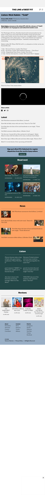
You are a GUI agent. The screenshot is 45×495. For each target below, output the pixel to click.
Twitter (29, 333)
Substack (29, 329)
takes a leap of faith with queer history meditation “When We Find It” (13, 260)
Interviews (8, 178)
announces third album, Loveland (15, 120)
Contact (7, 329)
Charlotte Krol (24, 19)
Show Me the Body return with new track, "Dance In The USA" (18, 123)
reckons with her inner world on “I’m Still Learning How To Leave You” (31, 260)
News (17, 326)
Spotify (29, 327)
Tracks (4, 20)
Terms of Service (9, 341)
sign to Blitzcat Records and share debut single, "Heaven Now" (21, 139)
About (6, 324)
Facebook (29, 335)
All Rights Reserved (30, 341)
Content (18, 324)
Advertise (7, 327)
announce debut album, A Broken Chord (15, 131)
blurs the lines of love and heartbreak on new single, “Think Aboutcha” (20, 127)
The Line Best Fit (22, 10)
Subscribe (22, 154)
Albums (18, 331)
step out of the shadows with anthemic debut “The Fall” (31, 278)
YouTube (29, 331)
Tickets (37, 54)
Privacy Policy (19, 341)
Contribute (8, 331)
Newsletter (8, 326)
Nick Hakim (5, 26)
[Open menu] (42, 9)
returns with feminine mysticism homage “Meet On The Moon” (12, 279)
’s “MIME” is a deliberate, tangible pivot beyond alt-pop (13, 270)
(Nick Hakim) (12, 20)
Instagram (30, 326)
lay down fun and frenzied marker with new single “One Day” (31, 270)
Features (18, 327)
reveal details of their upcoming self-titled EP (16, 142)
